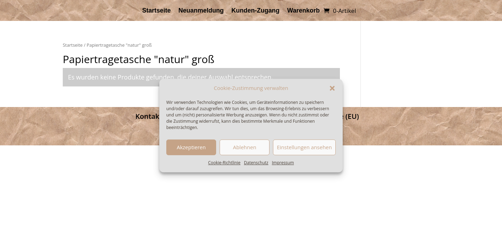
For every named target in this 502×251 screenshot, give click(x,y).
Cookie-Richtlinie (224, 163)
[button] (332, 88)
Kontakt (148, 116)
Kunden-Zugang (255, 11)
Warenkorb (303, 11)
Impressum (283, 163)
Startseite (156, 11)
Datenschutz (256, 163)
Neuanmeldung (201, 11)
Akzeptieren (191, 147)
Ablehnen (244, 147)
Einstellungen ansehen (304, 147)
